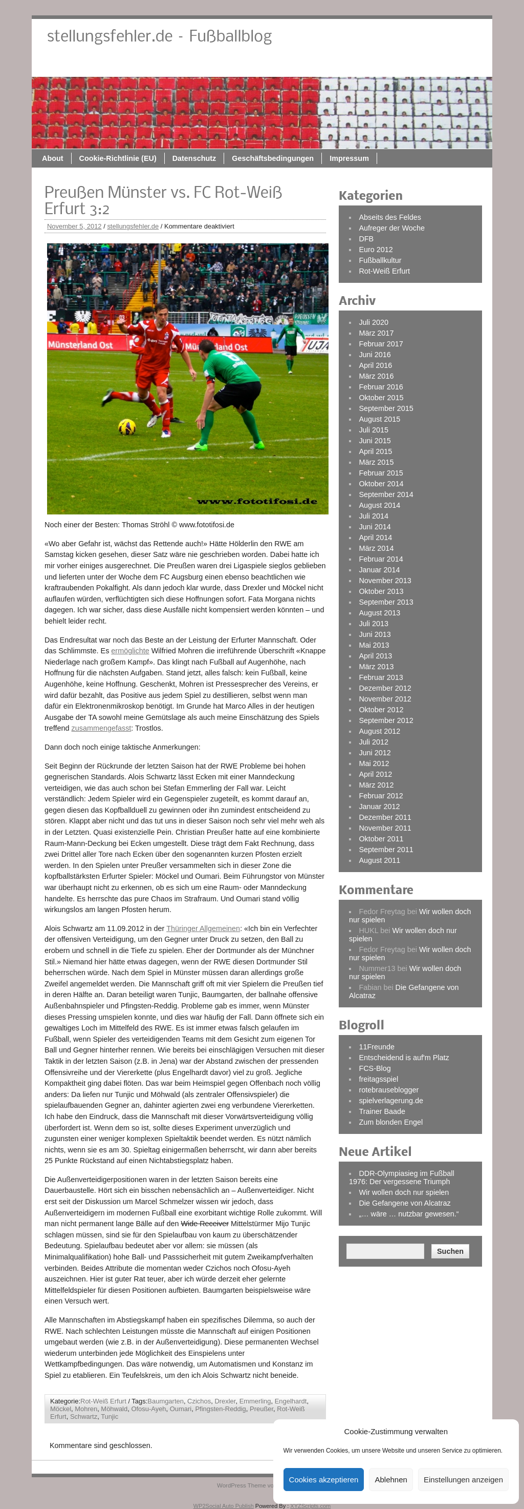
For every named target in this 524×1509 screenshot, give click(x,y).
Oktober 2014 (381, 484)
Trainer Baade (382, 1111)
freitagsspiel (378, 1079)
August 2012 (379, 731)
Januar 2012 (379, 806)
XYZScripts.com (310, 1506)
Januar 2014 (379, 570)
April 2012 (375, 774)
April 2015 (375, 451)
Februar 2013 (381, 677)
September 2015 (386, 408)
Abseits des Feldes (390, 217)
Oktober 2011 (381, 839)
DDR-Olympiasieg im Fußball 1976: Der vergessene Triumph (401, 1177)
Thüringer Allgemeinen (203, 928)
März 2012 (376, 785)
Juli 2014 (373, 516)
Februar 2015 (381, 473)
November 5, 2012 (74, 226)
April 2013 (375, 656)
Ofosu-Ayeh (148, 1409)
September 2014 (386, 494)
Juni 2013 (374, 634)
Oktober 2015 (381, 398)
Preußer (261, 1409)
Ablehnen (391, 1479)
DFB (366, 239)
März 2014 (376, 548)
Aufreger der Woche (392, 228)
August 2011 (379, 860)
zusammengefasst (102, 728)
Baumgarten (165, 1401)
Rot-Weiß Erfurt (103, 1401)
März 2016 (376, 376)
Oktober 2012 (381, 710)
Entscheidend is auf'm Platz (404, 1057)
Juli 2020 (373, 322)
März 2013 (376, 667)
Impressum (451, 65)
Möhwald (114, 1409)
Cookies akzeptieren (324, 1479)
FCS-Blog (374, 1068)
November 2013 (385, 580)
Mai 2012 (374, 763)
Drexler (224, 1401)
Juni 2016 (374, 354)
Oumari (180, 1409)
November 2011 (385, 828)
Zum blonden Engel (391, 1122)
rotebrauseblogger (389, 1090)
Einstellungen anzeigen (463, 1479)
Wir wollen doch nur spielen (404, 1192)
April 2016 (375, 365)
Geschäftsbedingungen (375, 65)
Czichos (199, 1401)
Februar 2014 (381, 559)
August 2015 (379, 419)
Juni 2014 (374, 527)
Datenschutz (297, 65)
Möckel (60, 1409)
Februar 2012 (381, 796)
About (155, 65)
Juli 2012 (373, 742)
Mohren (86, 1409)
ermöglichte (130, 651)
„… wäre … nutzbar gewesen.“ (408, 1214)
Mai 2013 (374, 645)
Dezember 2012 (385, 688)
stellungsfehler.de (133, 226)
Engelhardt (291, 1401)
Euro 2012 (375, 249)
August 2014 (379, 505)
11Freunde (377, 1047)
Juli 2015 (373, 430)
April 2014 (375, 537)
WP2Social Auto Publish (223, 1506)
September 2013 (386, 602)
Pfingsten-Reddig (220, 1409)
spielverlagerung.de (391, 1101)
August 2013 (379, 613)
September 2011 (386, 849)
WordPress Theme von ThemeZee (262, 1485)
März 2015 (376, 462)
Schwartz (83, 1416)
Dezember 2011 (385, 817)
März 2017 (376, 333)
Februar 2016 (381, 387)
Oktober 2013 (381, 591)
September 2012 (386, 720)
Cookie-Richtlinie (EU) (220, 65)
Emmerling (255, 1401)
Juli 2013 (373, 623)
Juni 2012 (374, 753)
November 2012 (385, 699)
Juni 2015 (374, 441)
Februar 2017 (381, 344)
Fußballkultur (380, 260)
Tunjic (109, 1416)
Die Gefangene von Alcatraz (404, 1203)
